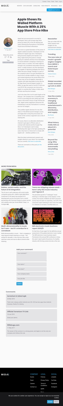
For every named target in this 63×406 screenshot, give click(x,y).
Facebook (54, 383)
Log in (60, 1)
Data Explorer (27, 5)
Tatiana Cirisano (52, 74)
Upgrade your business (54, 10)
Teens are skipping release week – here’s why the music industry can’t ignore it (46, 189)
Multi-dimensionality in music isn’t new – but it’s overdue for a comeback (14, 228)
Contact (44, 1)
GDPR (42, 389)
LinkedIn (53, 377)
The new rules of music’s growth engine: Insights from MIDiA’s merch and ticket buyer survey (54, 64)
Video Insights (45, 5)
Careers (32, 383)
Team (56, 1)
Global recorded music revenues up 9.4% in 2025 (54, 83)
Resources (54, 5)
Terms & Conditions (44, 384)
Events (32, 377)
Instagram (54, 387)
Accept (50, 401)
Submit (19, 283)
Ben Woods (51, 115)
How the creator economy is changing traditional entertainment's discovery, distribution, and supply (55, 104)
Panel (52, 1)
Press (48, 1)
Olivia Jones (51, 151)
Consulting (36, 5)
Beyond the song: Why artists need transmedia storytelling (53, 144)
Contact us (33, 387)
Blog (60, 5)
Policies (43, 377)
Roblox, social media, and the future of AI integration (13, 188)
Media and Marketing (8, 62)
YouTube (53, 380)
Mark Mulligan (51, 88)
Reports (19, 5)
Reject (56, 401)
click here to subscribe (34, 141)
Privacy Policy (45, 380)
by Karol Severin (8, 48)
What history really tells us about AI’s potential (53, 126)
